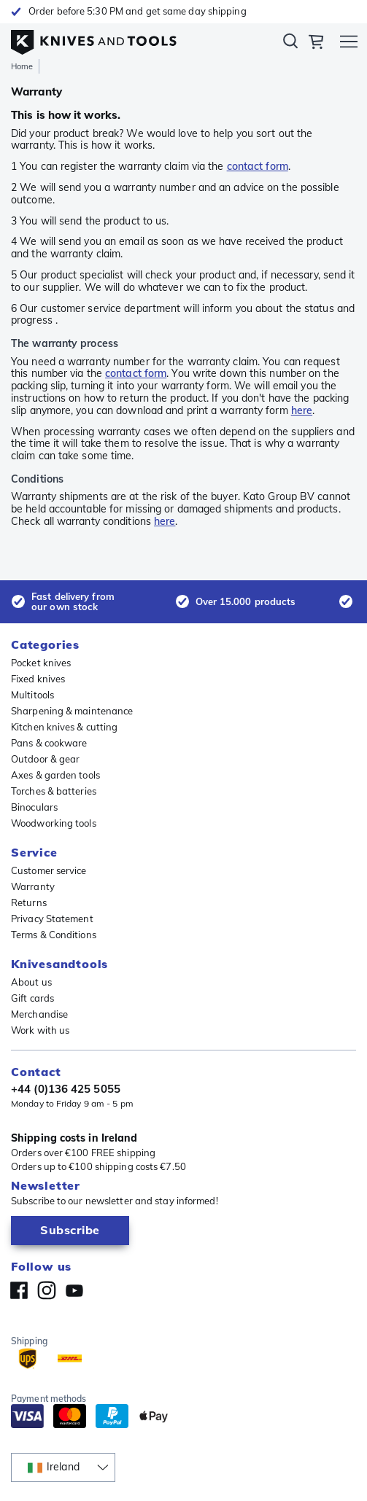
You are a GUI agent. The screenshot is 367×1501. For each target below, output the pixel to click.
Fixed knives (38, 679)
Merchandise (39, 1014)
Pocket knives (41, 662)
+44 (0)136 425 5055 (65, 1089)
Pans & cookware (49, 743)
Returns (29, 902)
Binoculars (34, 807)
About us (31, 982)
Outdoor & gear (45, 759)
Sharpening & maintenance (72, 711)
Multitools (32, 695)
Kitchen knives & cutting (64, 727)
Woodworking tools (53, 823)
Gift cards (32, 998)
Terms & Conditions (53, 934)
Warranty (33, 886)
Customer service (49, 870)
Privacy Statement (52, 918)
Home (22, 66)
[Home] (94, 38)
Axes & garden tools (55, 775)
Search (290, 44)
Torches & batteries (53, 791)
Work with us (40, 1030)
